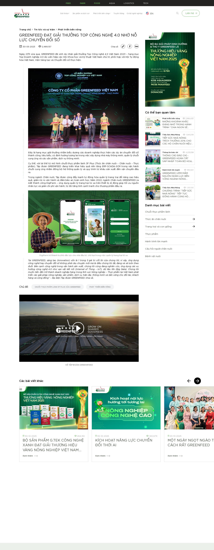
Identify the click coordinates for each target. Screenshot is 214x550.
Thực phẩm (151, 233)
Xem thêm (30, 455)
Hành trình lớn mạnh (156, 241)
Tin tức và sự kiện (44, 29)
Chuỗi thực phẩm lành (157, 211)
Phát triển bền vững (69, 29)
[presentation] (189, 380)
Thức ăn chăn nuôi (170, 219)
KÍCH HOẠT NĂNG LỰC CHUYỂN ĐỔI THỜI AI (123, 442)
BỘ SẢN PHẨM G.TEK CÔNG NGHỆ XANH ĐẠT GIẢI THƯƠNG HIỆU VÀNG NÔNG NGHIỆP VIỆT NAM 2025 (53, 445)
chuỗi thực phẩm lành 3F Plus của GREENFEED (58, 287)
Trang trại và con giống (170, 226)
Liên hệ (191, 12)
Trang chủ (25, 29)
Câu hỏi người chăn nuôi (158, 248)
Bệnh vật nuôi (152, 256)
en (168, 13)
